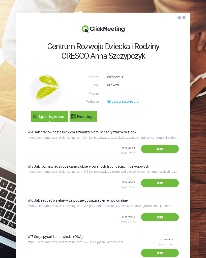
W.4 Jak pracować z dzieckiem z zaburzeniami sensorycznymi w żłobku (82, 132)
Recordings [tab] (82, 117)
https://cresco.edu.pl (123, 101)
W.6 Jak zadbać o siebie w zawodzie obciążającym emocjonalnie (77, 200)
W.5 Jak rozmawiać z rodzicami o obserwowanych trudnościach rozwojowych (88, 166)
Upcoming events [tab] (48, 116)
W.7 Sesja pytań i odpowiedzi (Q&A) (55, 236)
